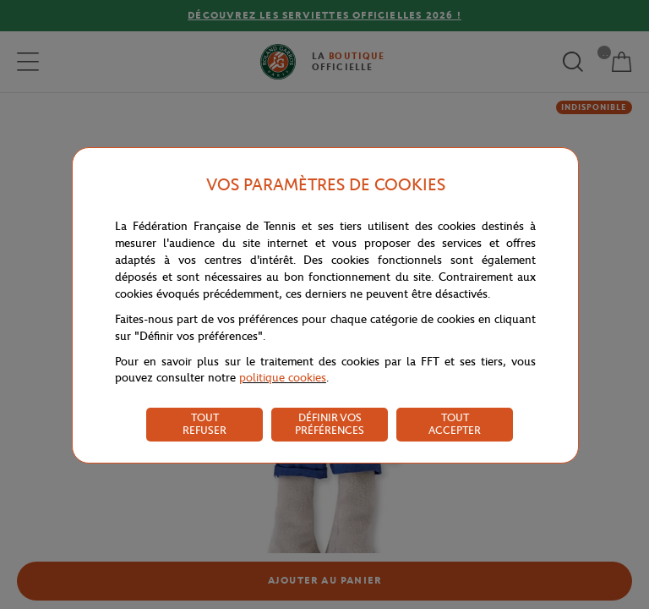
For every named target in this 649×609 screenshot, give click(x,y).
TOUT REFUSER (204, 423)
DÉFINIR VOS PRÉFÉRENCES (329, 423)
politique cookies (282, 377)
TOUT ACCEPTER (454, 423)
